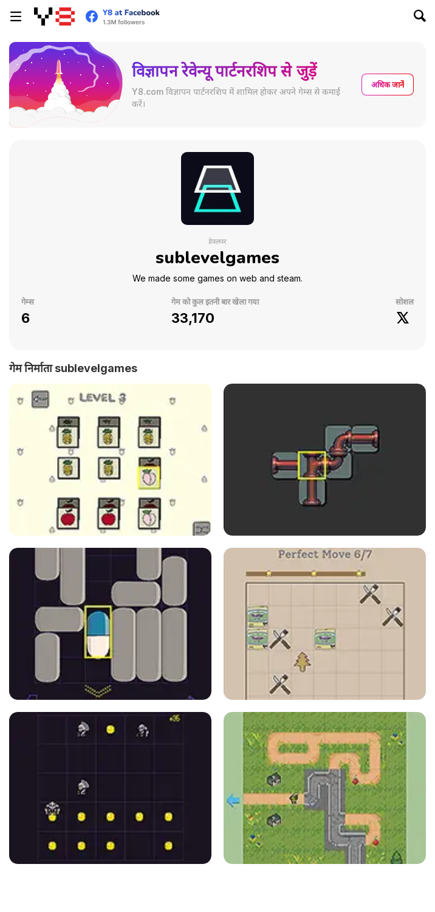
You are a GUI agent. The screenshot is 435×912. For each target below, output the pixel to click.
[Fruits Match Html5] (110, 460)
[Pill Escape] (110, 624)
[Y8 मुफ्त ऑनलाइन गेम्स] (54, 16)
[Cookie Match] (325, 624)
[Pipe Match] (325, 460)
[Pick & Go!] (325, 788)
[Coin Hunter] (110, 788)
